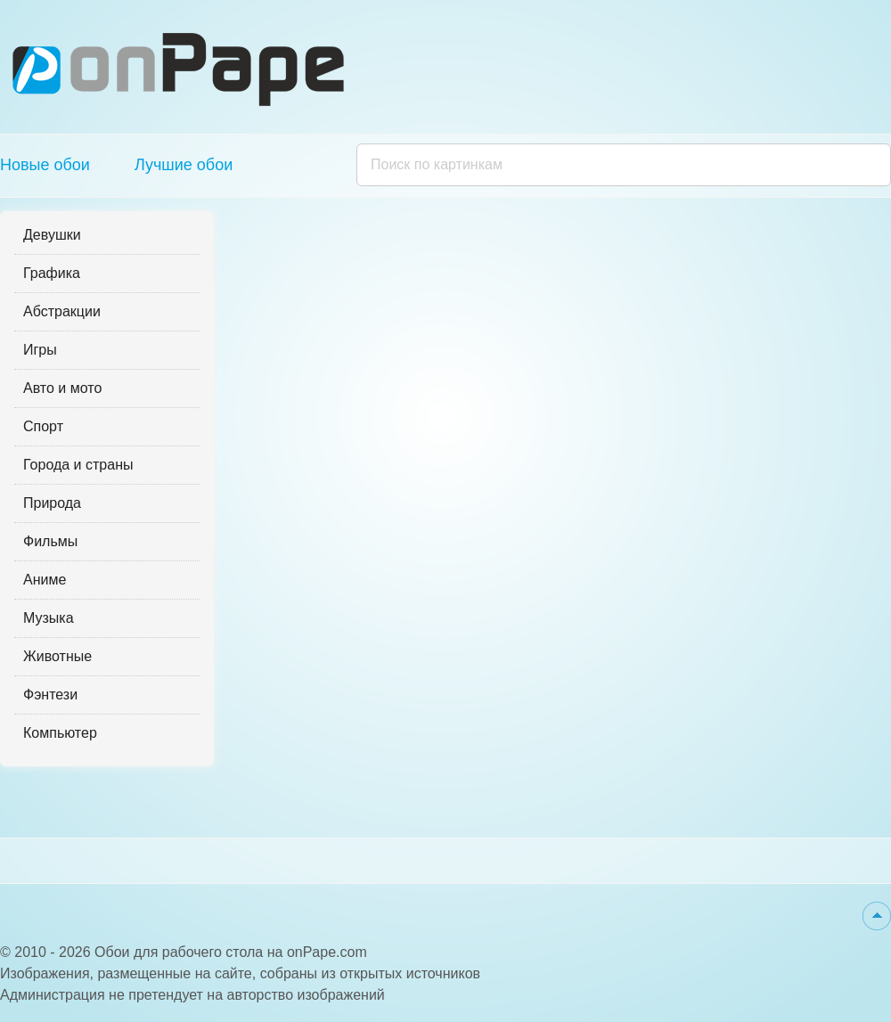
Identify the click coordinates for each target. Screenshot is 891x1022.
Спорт (43, 426)
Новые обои (45, 165)
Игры (40, 349)
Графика (51, 273)
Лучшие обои (184, 165)
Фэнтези (50, 694)
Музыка (48, 617)
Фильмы (50, 541)
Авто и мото (62, 388)
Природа (52, 503)
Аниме (44, 579)
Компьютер (60, 732)
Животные (57, 656)
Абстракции (62, 311)
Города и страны (78, 464)
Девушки (52, 234)
